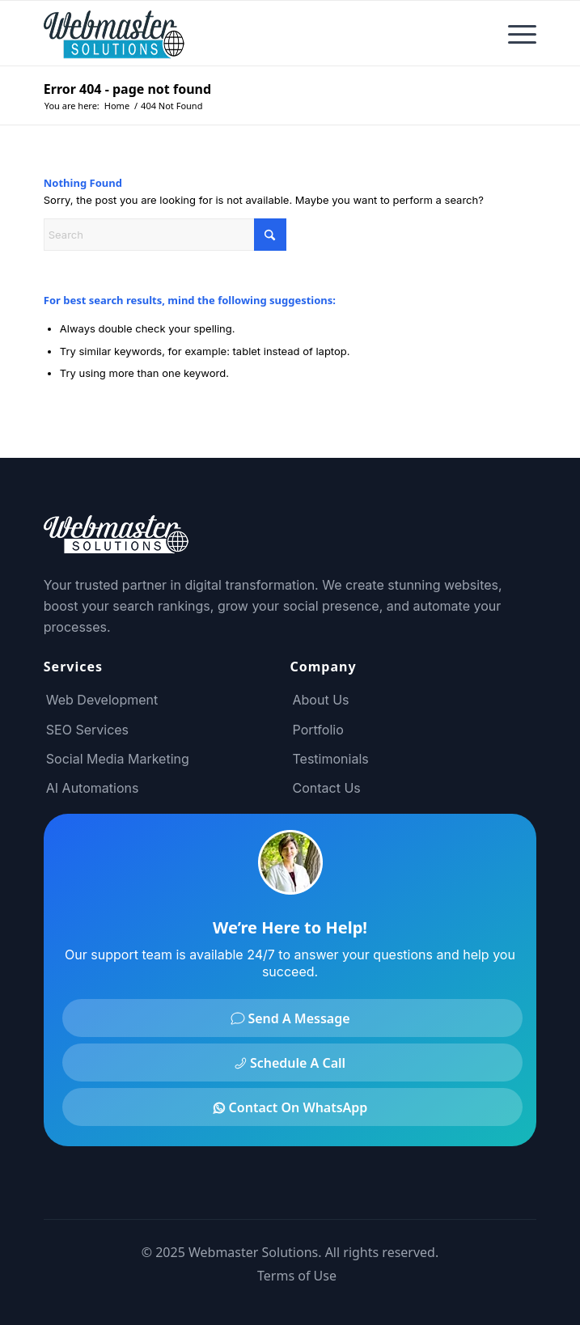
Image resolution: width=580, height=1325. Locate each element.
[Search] (165, 234)
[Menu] (514, 33)
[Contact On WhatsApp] (292, 1107)
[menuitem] (514, 33)
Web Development (102, 700)
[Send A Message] (292, 1018)
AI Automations (92, 788)
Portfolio (318, 730)
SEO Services (87, 730)
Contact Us (327, 788)
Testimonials (331, 759)
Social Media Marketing (117, 759)
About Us (321, 700)
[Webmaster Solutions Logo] (241, 33)
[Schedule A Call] (292, 1062)
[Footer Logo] (116, 544)
